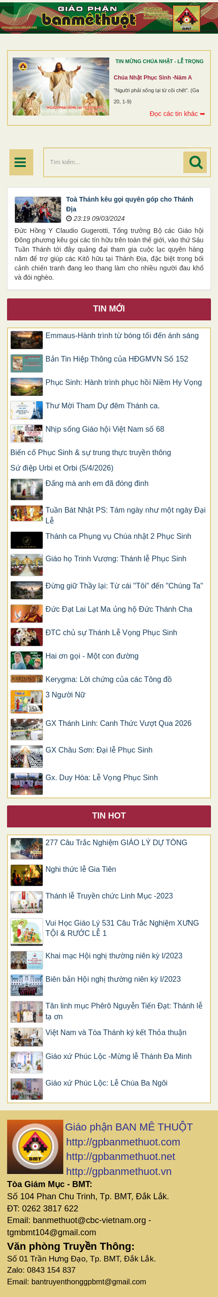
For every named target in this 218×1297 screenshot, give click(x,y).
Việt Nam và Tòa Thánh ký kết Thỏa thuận (116, 1032)
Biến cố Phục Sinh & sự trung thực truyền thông (90, 452)
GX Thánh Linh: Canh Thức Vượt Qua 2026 (118, 723)
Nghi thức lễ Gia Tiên (80, 869)
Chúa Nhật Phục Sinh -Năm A (153, 77)
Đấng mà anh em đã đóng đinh (97, 483)
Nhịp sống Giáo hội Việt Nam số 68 (104, 429)
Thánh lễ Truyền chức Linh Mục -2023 (109, 896)
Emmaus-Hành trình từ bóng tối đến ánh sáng (122, 336)
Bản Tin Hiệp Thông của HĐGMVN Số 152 (116, 359)
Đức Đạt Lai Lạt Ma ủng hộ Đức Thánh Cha (118, 609)
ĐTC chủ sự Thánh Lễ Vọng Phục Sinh (111, 633)
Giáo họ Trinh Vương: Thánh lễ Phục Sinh (116, 559)
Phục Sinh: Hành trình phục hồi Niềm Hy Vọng (123, 382)
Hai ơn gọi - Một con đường (92, 656)
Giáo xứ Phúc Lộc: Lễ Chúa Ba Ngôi (106, 1083)
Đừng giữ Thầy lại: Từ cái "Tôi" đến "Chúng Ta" (124, 586)
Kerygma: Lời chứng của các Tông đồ (108, 679)
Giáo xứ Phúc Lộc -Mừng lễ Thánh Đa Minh (118, 1056)
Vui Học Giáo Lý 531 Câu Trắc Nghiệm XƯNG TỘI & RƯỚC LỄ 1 (122, 928)
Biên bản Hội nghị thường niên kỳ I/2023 (113, 979)
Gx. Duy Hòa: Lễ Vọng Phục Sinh (101, 778)
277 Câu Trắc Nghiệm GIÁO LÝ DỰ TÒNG (116, 843)
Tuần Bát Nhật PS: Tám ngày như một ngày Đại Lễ (125, 515)
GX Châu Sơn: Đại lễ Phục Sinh (98, 750)
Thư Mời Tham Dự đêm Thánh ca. (102, 406)
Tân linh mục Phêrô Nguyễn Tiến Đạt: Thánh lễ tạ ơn (124, 1011)
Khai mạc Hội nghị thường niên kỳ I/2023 (113, 956)
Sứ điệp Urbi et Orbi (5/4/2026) (61, 468)
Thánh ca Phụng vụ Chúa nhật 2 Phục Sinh (118, 536)
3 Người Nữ (65, 695)
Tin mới (109, 308)
